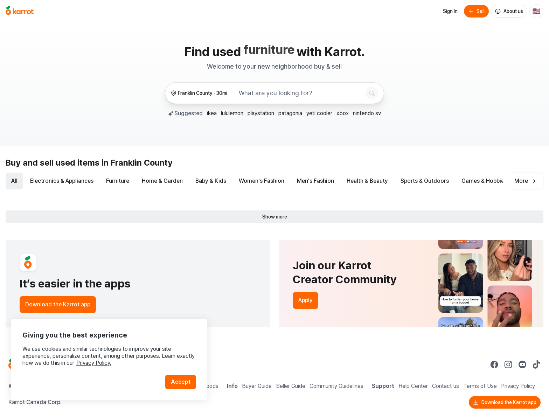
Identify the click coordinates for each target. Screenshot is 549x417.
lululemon (232, 113)
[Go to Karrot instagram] (508, 364)
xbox (342, 113)
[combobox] (301, 93)
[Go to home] (20, 11)
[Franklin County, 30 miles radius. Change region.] (199, 93)
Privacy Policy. (93, 363)
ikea (212, 113)
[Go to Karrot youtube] (522, 364)
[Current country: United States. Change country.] (536, 11)
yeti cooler (319, 113)
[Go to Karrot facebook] (494, 364)
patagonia (290, 113)
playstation (261, 113)
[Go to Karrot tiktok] (536, 364)
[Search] (372, 93)
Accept (180, 381)
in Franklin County (137, 163)
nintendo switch (372, 113)
